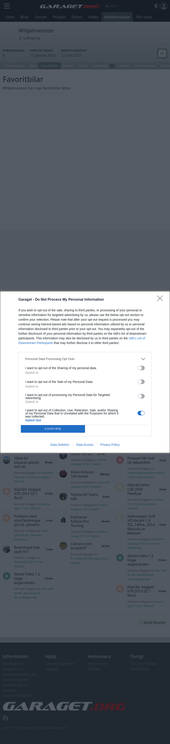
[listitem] (85, 359)
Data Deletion (59, 444)
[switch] (141, 368)
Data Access (84, 444)
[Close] (161, 300)
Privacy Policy (110, 444)
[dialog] (85, 372)
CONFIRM (53, 428)
